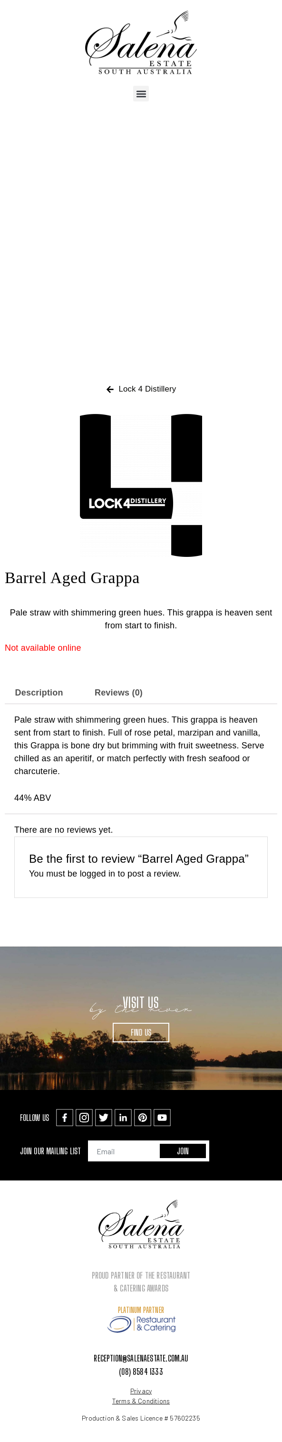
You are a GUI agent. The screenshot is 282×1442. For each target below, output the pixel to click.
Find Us (141, 1032)
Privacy (141, 1391)
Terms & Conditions (141, 1401)
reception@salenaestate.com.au (141, 1358)
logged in (98, 873)
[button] (141, 93)
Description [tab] (39, 692)
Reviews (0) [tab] (119, 692)
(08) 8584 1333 (141, 1371)
